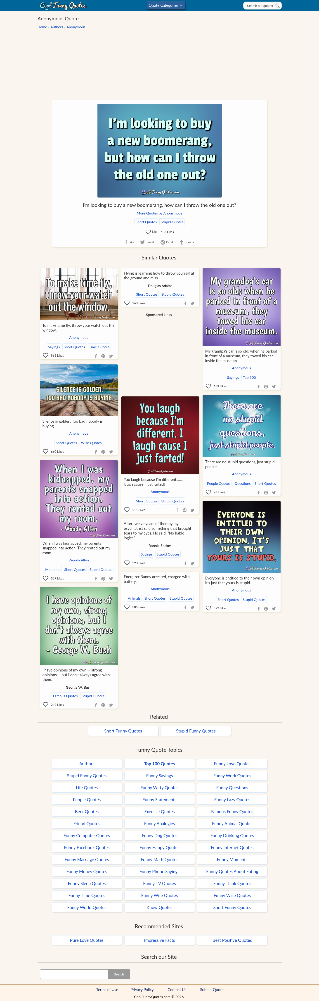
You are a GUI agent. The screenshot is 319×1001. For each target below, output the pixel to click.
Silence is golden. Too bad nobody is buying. (73, 423)
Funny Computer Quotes (87, 835)
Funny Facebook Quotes (87, 847)
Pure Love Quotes (87, 940)
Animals (134, 598)
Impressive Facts (159, 940)
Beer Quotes (87, 811)
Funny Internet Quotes (232, 847)
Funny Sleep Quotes (87, 883)
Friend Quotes (86, 823)
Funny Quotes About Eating (232, 871)
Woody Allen (79, 560)
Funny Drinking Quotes (232, 835)
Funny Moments (232, 859)
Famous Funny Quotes (232, 811)
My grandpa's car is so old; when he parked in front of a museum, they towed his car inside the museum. (241, 356)
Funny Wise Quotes (232, 895)
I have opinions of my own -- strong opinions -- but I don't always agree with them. (76, 675)
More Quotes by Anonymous (159, 213)
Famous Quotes (65, 696)
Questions (242, 483)
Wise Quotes (91, 442)
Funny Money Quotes (86, 871)
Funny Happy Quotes (160, 847)
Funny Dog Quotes (159, 835)
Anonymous (75, 27)
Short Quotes (146, 222)
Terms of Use (107, 989)
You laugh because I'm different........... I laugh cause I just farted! (156, 482)
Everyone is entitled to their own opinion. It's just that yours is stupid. (240, 580)
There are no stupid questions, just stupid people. (240, 464)
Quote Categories (165, 6)
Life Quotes (87, 787)
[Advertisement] (160, 62)
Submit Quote (212, 989)
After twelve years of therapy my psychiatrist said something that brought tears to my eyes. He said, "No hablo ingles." (157, 530)
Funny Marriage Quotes (87, 859)
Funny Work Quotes (232, 775)
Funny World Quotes (86, 907)
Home (42, 27)
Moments (52, 569)
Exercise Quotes (159, 811)
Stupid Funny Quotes (196, 730)
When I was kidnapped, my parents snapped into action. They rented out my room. (76, 548)
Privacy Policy (142, 989)
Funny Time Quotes (87, 895)
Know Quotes (159, 907)
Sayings (54, 347)
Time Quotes (99, 347)
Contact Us (177, 989)
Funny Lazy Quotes (232, 799)
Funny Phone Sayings (159, 871)
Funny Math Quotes (159, 859)
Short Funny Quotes (123, 730)
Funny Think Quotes (232, 883)
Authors (56, 27)
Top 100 (249, 377)
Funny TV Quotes (159, 883)
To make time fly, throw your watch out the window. (79, 327)
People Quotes (219, 483)
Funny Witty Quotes (159, 787)
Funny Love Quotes (232, 763)
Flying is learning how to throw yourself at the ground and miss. (159, 275)
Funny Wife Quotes (159, 895)
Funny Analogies (159, 823)
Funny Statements (160, 799)
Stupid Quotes (172, 222)
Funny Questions (232, 787)
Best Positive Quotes (232, 940)
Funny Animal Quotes (232, 823)
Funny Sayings (159, 775)
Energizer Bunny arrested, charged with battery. (157, 579)
